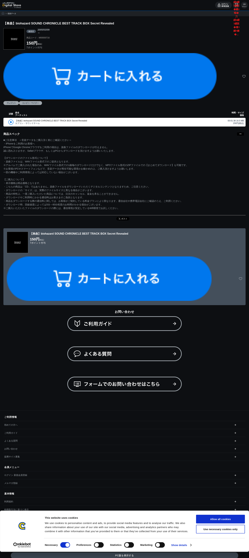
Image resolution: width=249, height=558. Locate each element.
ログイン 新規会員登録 (15, 475)
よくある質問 (11, 441)
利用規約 (8, 501)
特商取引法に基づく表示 (16, 509)
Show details (179, 551)
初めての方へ (11, 425)
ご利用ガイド (11, 433)
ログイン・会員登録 (223, 5)
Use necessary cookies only (220, 535)
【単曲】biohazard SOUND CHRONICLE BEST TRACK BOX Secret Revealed (51, 121)
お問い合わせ (11, 449)
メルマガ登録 (11, 483)
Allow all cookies (220, 525)
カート (236, 5)
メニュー (244, 5)
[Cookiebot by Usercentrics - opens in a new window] (22, 551)
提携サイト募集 (12, 456)
